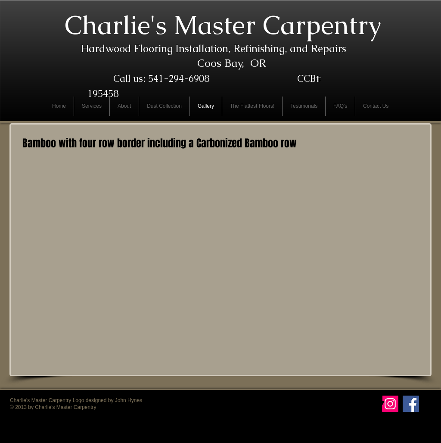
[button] (86, 207)
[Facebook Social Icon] (411, 404)
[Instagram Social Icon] (390, 404)
